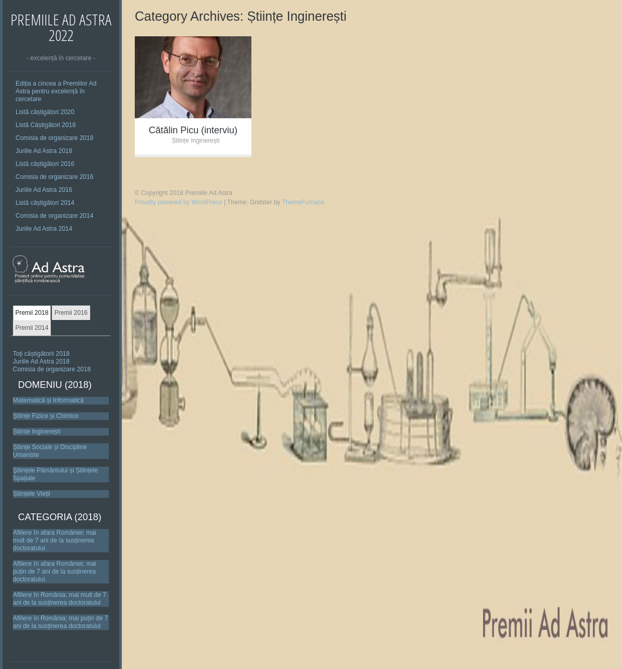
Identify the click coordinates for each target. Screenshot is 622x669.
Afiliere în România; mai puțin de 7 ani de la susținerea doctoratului (60, 622)
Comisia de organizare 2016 (54, 176)
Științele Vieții (31, 493)
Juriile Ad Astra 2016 (44, 189)
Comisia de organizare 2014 (54, 215)
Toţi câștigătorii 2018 (41, 353)
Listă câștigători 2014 (45, 202)
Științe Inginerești (37, 431)
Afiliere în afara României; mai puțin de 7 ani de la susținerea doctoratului (54, 571)
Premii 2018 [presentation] (31, 312)
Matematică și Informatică (48, 400)
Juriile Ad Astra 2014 (44, 228)
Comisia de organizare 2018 (54, 138)
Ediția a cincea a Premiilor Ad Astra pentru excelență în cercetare (56, 91)
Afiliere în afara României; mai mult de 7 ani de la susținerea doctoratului (54, 540)
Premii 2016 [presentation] (71, 312)
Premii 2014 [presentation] (31, 327)
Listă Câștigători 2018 (46, 125)
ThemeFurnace (303, 202)
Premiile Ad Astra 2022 (60, 27)
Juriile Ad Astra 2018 (44, 151)
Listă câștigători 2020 (45, 112)
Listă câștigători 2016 (45, 164)
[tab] (32, 313)
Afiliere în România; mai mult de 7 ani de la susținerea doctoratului (59, 598)
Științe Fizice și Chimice (46, 416)
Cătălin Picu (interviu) (193, 130)
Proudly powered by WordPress (178, 202)
